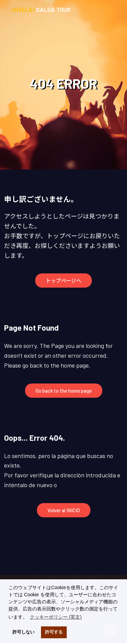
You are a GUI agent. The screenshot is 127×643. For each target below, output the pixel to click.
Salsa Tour (41, 9)
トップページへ (63, 280)
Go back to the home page (64, 391)
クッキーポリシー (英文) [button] (56, 617)
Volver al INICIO (63, 510)
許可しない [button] (24, 632)
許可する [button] (54, 632)
